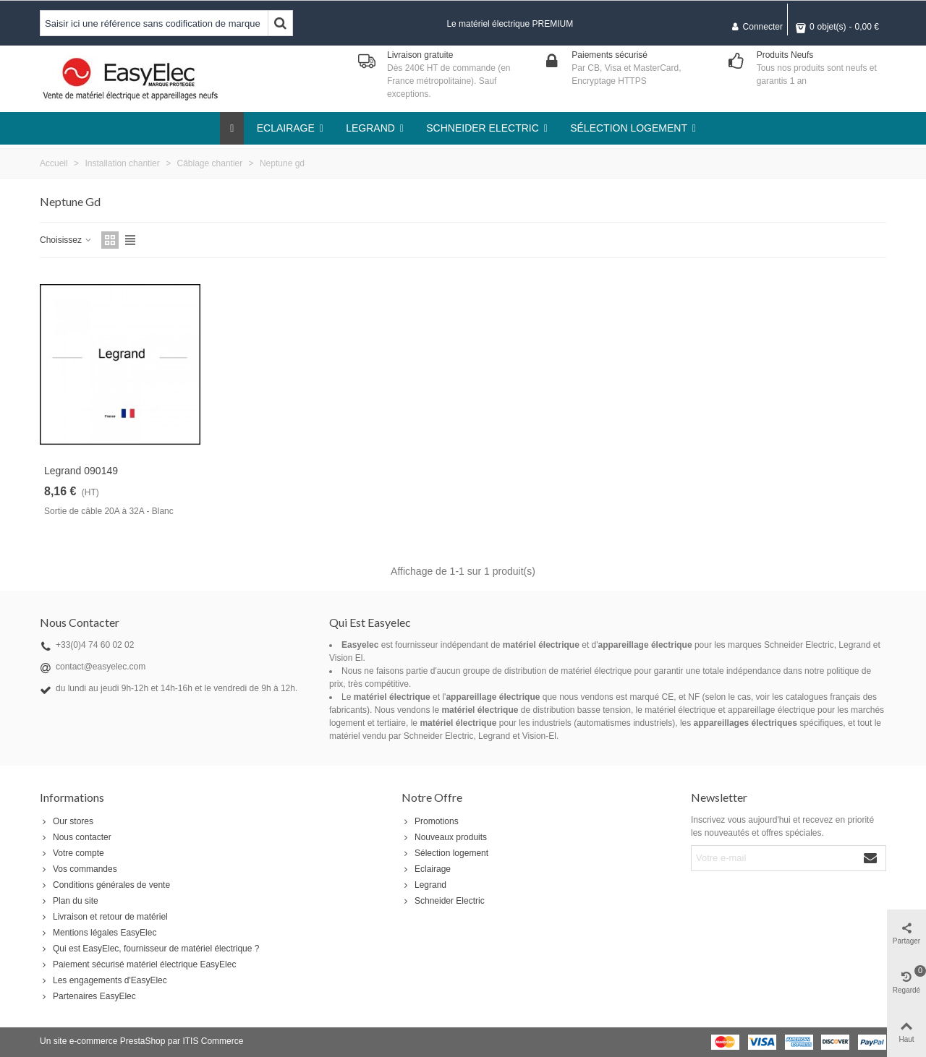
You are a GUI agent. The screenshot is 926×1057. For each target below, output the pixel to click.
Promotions (430, 821)
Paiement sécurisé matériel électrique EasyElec (138, 964)
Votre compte (72, 853)
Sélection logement (445, 853)
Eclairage (426, 869)
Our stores (66, 821)
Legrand (424, 884)
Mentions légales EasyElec (98, 932)
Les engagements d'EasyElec (103, 980)
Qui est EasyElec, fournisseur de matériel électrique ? (149, 948)
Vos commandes (78, 869)
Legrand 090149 (81, 470)
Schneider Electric (443, 900)
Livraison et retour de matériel (104, 916)
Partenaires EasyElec (88, 996)
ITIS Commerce (212, 1041)
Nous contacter (75, 837)
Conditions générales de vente (105, 884)
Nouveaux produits (444, 837)
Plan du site (69, 900)
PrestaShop (143, 1041)
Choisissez (66, 240)
